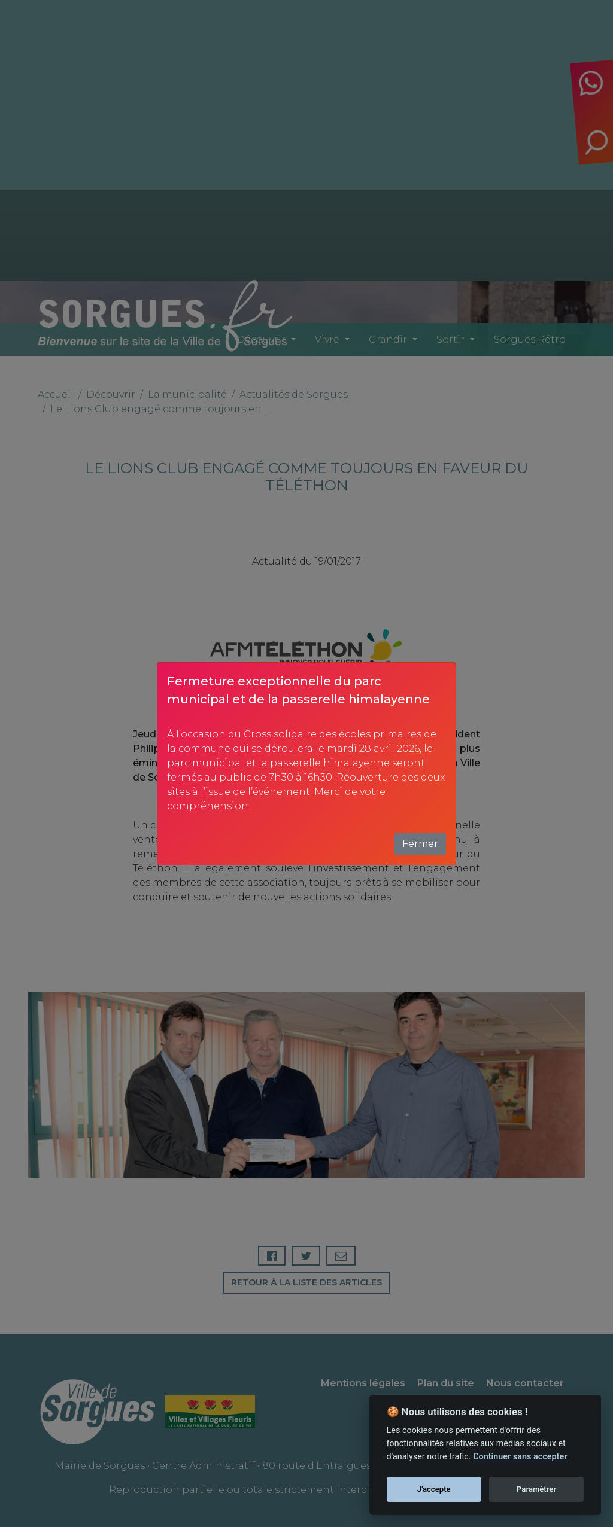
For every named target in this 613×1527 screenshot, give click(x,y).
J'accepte (434, 1489)
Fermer (420, 843)
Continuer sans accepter (520, 1457)
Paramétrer (536, 1489)
